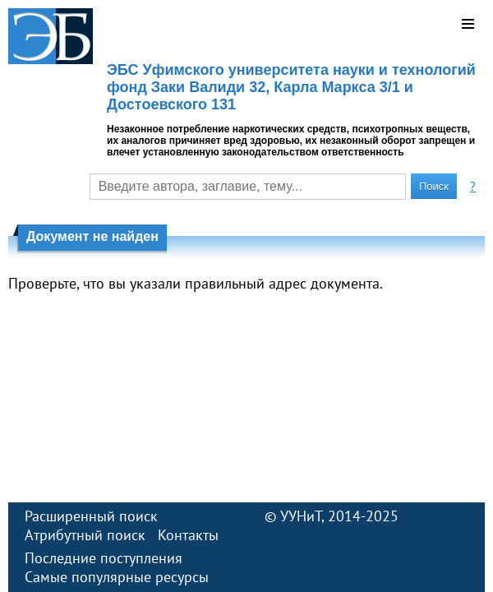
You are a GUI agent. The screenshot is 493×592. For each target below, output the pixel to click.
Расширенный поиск (91, 515)
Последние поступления (103, 557)
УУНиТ (300, 515)
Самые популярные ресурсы (117, 576)
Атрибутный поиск (85, 534)
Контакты (188, 534)
